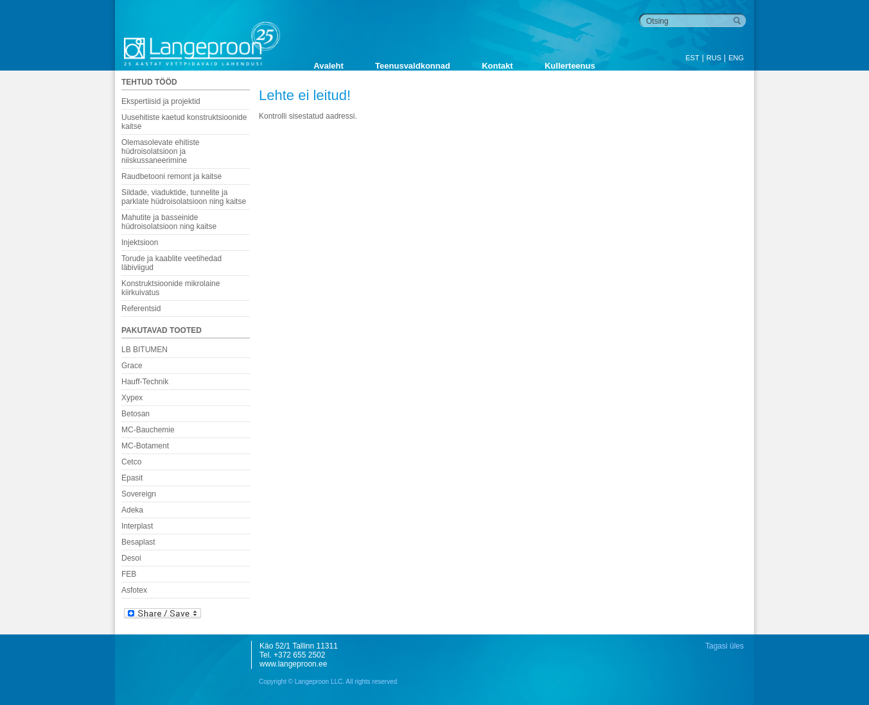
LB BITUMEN (144, 349)
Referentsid (141, 308)
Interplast (137, 526)
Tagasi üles (724, 645)
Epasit (132, 477)
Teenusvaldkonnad (412, 66)
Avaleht (328, 66)
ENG (736, 58)
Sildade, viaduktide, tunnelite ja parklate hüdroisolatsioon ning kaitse (183, 197)
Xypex (132, 397)
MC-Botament (145, 445)
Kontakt (497, 66)
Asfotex (134, 590)
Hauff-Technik (144, 381)
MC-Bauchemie (148, 429)
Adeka (132, 509)
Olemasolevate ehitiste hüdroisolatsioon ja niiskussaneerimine (160, 151)
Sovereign (138, 493)
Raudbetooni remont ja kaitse (171, 176)
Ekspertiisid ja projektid (160, 101)
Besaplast (138, 542)
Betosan (135, 413)
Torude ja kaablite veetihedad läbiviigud (171, 263)
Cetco (131, 461)
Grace (132, 365)
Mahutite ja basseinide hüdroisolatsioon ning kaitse (168, 222)
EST (692, 58)
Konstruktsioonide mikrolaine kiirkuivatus (170, 288)
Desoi (131, 558)
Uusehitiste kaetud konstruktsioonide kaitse (184, 122)
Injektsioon (139, 242)
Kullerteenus (570, 66)
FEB (128, 574)
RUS (714, 58)
